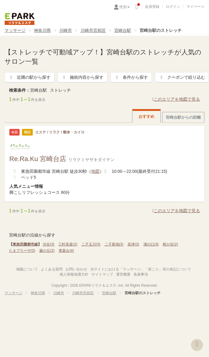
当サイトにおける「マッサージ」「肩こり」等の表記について (140, 269)
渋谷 (48, 244)
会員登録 (152, 7)
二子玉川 (90, 244)
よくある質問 (52, 269)
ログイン (173, 7)
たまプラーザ (22, 251)
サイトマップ (102, 274)
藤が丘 (47, 251)
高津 (133, 244)
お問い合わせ (76, 269)
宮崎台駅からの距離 (183, 117)
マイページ (195, 7)
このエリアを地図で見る (176, 99)
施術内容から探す (82, 77)
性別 (124, 7)
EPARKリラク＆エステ (20, 19)
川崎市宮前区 (93, 30)
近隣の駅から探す (29, 77)
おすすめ (146, 116)
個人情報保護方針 (74, 274)
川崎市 (65, 30)
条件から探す (131, 77)
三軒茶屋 (67, 244)
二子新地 (114, 244)
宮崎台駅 (122, 30)
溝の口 (151, 244)
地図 (95, 171)
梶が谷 (170, 244)
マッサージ (15, 30)
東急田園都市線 (25, 244)
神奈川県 (42, 30)
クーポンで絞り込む (182, 77)
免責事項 (141, 274)
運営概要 (123, 274)
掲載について (27, 269)
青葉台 (66, 251)
